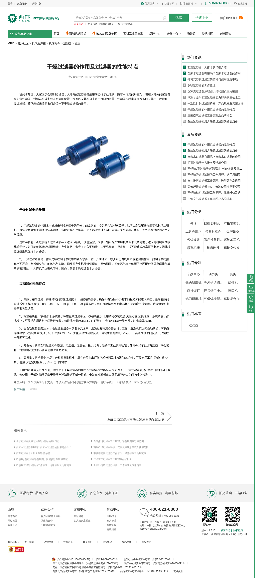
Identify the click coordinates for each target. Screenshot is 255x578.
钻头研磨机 (193, 282)
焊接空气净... (233, 248)
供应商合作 (47, 520)
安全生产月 (80, 24)
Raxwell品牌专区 (106, 33)
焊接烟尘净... (213, 290)
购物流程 (111, 525)
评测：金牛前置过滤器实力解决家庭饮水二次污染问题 (221, 97)
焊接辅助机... (233, 223)
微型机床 (193, 248)
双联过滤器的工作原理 (201, 85)
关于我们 (29, 542)
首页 (56, 33)
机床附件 (54, 43)
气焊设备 (193, 239)
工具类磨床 (193, 231)
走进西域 (225, 33)
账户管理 (111, 520)
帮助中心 (36, 3)
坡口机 (233, 290)
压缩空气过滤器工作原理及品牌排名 (112, 459)
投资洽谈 (68, 542)
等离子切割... (213, 282)
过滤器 (67, 43)
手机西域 (188, 3)
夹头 (233, 274)
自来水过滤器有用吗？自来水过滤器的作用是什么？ (43, 447)
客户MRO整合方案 (51, 516)
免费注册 (22, 3)
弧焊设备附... (213, 239)
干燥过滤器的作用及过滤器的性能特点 (211, 109)
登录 (10, 3)
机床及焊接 (39, 43)
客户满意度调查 (82, 520)
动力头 (213, 274)
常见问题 (78, 516)
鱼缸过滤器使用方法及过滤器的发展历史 (37, 441)
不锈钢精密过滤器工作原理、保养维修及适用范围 (119, 453)
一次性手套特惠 (124, 24)
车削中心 (193, 274)
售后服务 (111, 529)
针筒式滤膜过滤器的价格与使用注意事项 (213, 79)
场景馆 (191, 33)
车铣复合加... (233, 298)
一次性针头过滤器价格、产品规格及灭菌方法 (215, 103)
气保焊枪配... (213, 298)
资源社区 (23, 43)
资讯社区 (207, 33)
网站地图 (12, 520)
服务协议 (107, 542)
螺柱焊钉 (193, 290)
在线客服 (240, 4)
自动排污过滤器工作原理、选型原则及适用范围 (118, 441)
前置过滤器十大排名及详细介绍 (33, 453)
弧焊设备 (232, 231)
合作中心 (174, 33)
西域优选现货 (77, 33)
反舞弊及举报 (48, 525)
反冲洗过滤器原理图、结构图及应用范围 (213, 91)
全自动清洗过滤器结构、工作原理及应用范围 (117, 465)
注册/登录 (112, 516)
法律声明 (49, 542)
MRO (11, 43)
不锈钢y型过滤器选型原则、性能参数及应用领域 (42, 459)
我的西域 (149, 3)
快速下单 (169, 3)
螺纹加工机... (233, 239)
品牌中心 (155, 33)
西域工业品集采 (133, 33)
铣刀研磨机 (193, 298)
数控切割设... (213, 223)
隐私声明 (127, 542)
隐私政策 (238, 530)
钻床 (193, 223)
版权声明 (146, 542)
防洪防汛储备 (106, 24)
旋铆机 (233, 282)
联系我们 (87, 542)
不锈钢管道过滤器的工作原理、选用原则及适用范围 (43, 465)
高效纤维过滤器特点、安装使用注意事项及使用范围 (121, 447)
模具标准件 (213, 231)
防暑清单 (92, 24)
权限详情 (225, 530)
